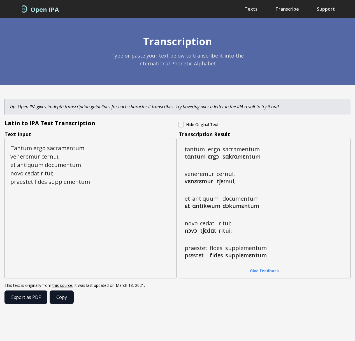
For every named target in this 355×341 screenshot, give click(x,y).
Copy (61, 297)
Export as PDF (26, 297)
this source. (62, 285)
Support (326, 9)
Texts (251, 9)
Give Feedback (264, 270)
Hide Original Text (202, 124)
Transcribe (287, 9)
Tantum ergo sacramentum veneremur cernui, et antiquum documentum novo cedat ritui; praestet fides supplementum (90, 208)
